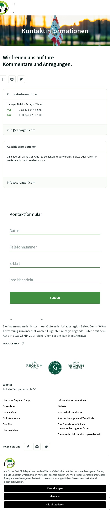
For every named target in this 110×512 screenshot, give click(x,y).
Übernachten (10, 430)
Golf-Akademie (11, 418)
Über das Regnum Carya (16, 400)
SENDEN (55, 297)
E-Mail (14, 263)
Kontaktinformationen (70, 412)
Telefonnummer (23, 246)
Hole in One (9, 412)
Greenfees (9, 406)
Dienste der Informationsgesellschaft (79, 434)
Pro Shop (8, 424)
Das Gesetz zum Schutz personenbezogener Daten (73, 426)
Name (14, 230)
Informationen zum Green (72, 400)
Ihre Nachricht (21, 279)
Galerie (62, 406)
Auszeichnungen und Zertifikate (76, 418)
